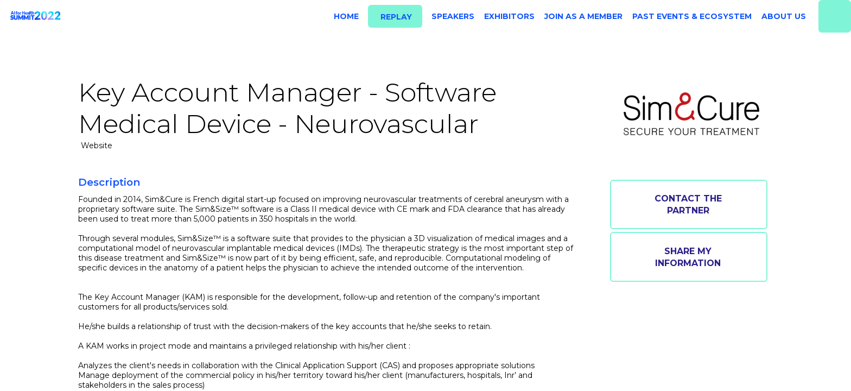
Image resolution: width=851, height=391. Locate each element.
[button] (395, 16)
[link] (344, 16)
